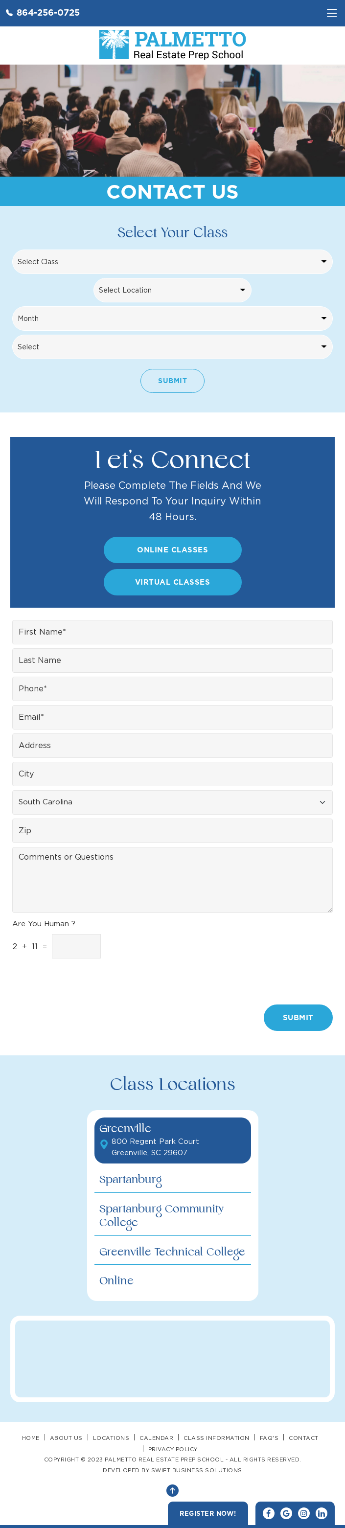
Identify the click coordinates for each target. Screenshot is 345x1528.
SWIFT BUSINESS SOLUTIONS (196, 1470)
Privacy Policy (173, 1449)
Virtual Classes (172, 582)
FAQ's (269, 1438)
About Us (66, 1438)
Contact (304, 1438)
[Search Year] (172, 347)
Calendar (156, 1438)
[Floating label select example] (172, 802)
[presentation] (274, 981)
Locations (111, 1438)
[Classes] (172, 262)
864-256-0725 (43, 12)
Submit (172, 380)
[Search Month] (172, 318)
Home (31, 1438)
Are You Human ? (43, 923)
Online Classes (172, 550)
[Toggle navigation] (331, 13)
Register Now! (208, 1513)
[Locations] (172, 290)
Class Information (217, 1438)
